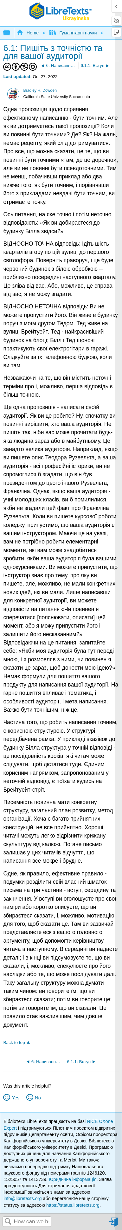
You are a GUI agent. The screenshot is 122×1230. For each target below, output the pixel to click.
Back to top (14, 1042)
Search (8, 1222)
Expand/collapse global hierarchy (10, 33)
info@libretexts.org (22, 1198)
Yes (15, 1097)
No (38, 1097)
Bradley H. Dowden (40, 90)
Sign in (114, 1224)
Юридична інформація (73, 1179)
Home (28, 32)
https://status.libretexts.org (73, 1205)
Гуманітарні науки (73, 32)
